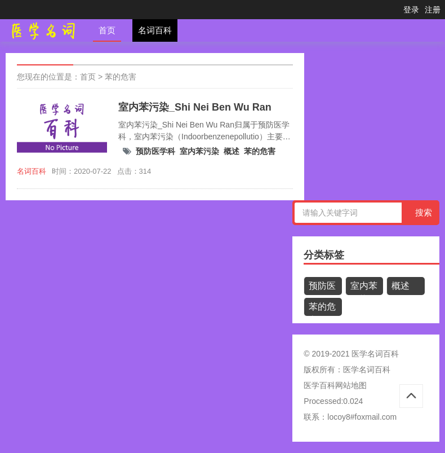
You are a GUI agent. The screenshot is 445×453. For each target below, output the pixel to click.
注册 (432, 9)
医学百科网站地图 (335, 385)
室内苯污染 (199, 151)
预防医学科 (155, 151)
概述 (231, 151)
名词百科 (155, 30)
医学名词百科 (366, 369)
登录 (411, 9)
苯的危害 (120, 76)
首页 (107, 30)
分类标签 (324, 255)
